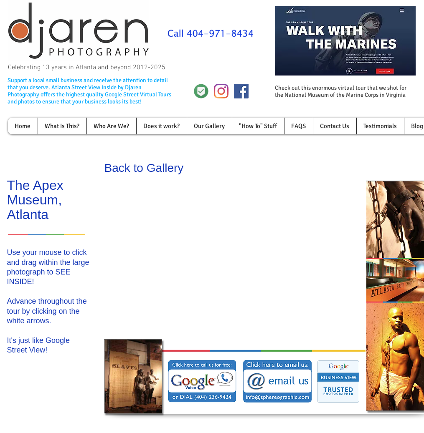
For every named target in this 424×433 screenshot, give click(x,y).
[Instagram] (221, 91)
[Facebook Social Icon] (241, 91)
